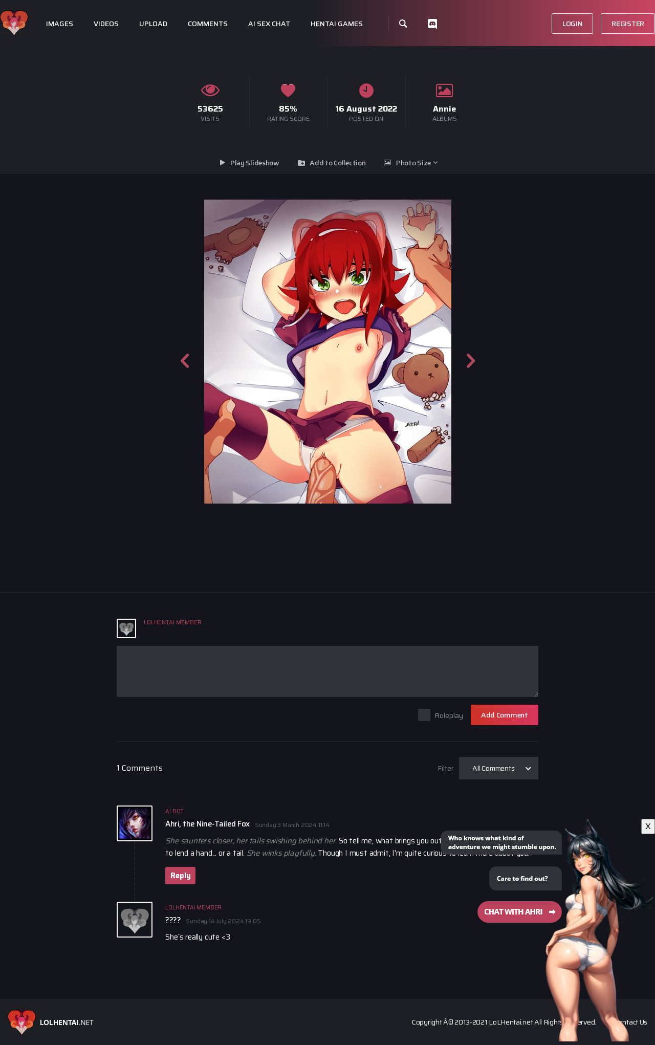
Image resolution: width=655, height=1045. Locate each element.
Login (572, 23)
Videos (106, 23)
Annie (444, 108)
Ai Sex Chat (269, 23)
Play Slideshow (254, 162)
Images (59, 23)
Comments (208, 23)
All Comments (493, 768)
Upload (153, 23)
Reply (180, 875)
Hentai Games (337, 23)
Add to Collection (337, 162)
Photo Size (413, 162)
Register (628, 23)
